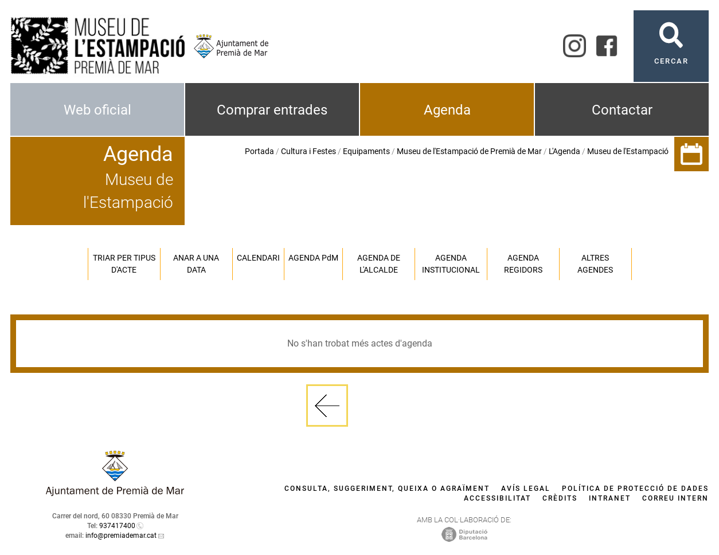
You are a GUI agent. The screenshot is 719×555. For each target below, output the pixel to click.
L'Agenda (564, 151)
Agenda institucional (451, 263)
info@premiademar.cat (121, 536)
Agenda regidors (523, 263)
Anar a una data (196, 263)
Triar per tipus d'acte (124, 263)
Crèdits (559, 498)
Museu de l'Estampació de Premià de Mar (469, 151)
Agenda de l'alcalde (378, 263)
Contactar (622, 110)
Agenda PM (313, 257)
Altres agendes (595, 263)
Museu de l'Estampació (628, 151)
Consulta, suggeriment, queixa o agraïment (387, 489)
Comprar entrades (272, 110)
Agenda (447, 110)
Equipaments (366, 151)
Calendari (258, 257)
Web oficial (97, 110)
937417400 (117, 526)
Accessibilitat (497, 498)
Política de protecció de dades (635, 489)
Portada (259, 151)
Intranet (610, 498)
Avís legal (525, 489)
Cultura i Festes (308, 151)
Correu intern (675, 498)
